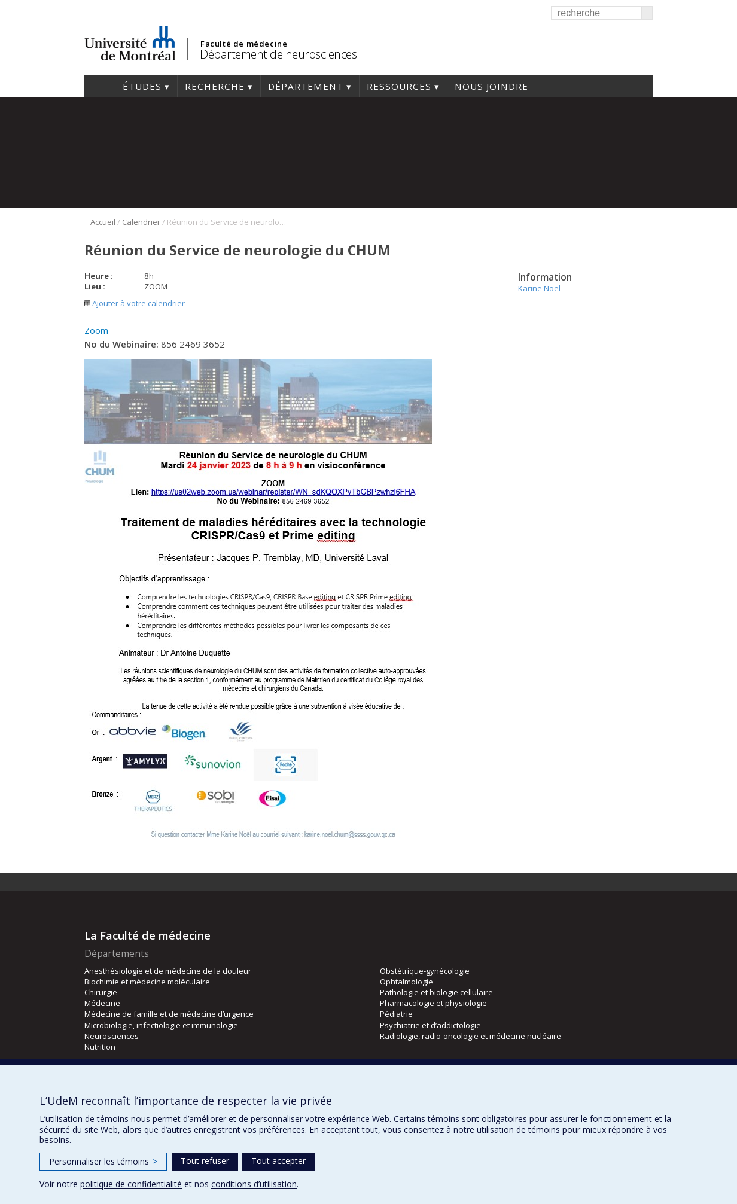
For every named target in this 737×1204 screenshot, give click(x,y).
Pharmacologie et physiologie (433, 1003)
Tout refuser (205, 1160)
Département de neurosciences (278, 54)
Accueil (100, 86)
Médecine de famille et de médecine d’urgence (169, 1013)
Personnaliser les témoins (103, 1161)
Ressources (399, 86)
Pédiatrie (396, 1013)
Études (142, 86)
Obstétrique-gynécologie (425, 970)
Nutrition (99, 1046)
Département (305, 86)
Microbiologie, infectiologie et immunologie (161, 1025)
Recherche (215, 86)
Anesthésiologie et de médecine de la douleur (167, 970)
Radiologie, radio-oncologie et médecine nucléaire (470, 1036)
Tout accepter (278, 1160)
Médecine (102, 1003)
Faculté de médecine (243, 43)
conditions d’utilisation (254, 1184)
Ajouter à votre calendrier (134, 303)
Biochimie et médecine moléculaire (147, 981)
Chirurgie (100, 992)
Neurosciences (111, 1036)
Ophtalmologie (406, 981)
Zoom (96, 330)
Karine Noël (539, 288)
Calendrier (141, 222)
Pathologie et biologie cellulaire (436, 992)
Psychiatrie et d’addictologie (430, 1025)
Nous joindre (491, 86)
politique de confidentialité (131, 1184)
